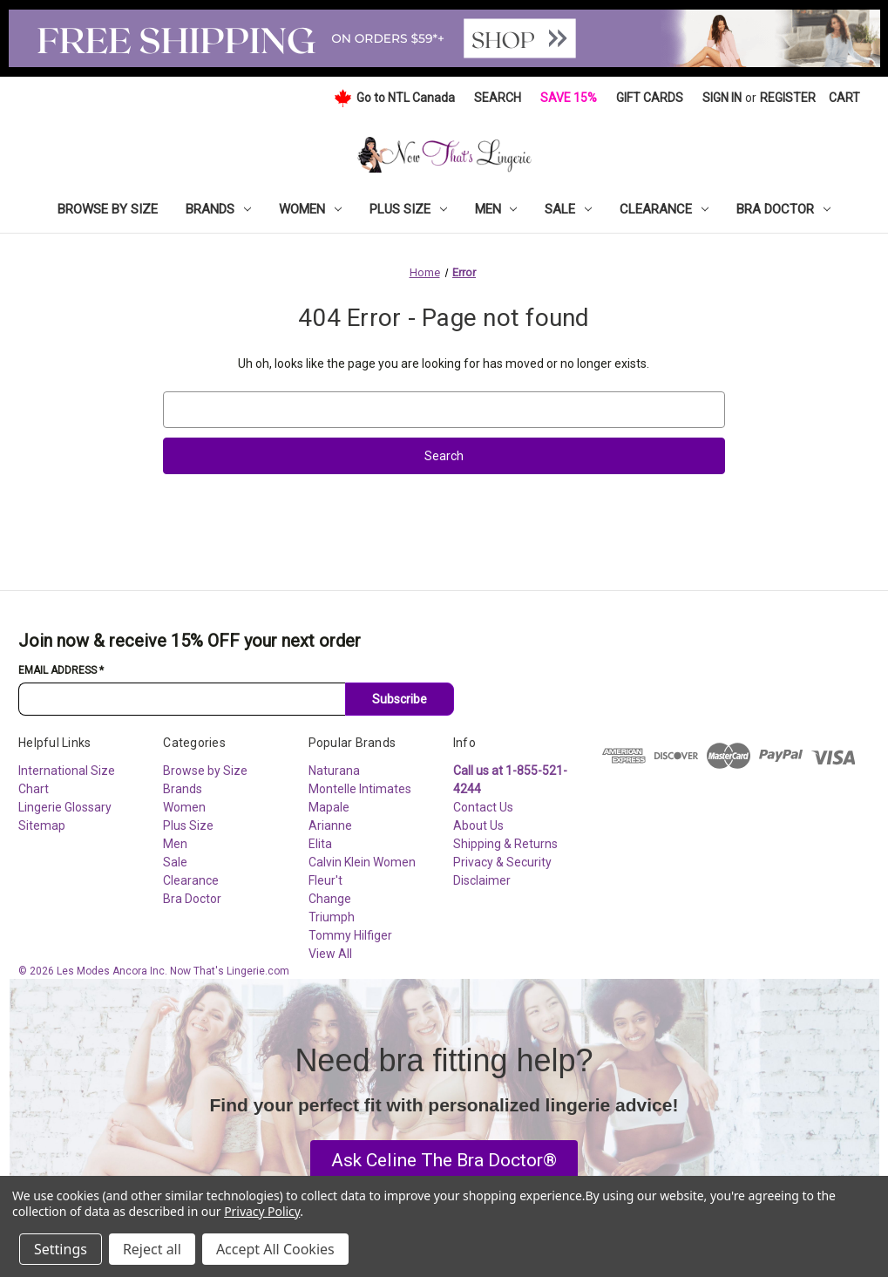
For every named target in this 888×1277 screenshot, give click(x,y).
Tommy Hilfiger (350, 935)
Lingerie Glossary (65, 807)
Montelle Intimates (359, 789)
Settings (60, 1249)
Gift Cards (649, 98)
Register (788, 98)
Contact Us (483, 807)
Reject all (152, 1249)
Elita (320, 844)
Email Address (61, 670)
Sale (568, 209)
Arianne (330, 825)
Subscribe (399, 699)
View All (330, 954)
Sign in (722, 98)
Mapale (328, 807)
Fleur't (325, 880)
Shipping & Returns (505, 844)
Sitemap (41, 825)
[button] (444, 1161)
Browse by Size (108, 209)
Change (329, 899)
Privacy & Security (502, 862)
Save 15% (568, 98)
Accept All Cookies (275, 1249)
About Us (478, 825)
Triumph (331, 917)
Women (310, 209)
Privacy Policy (262, 1211)
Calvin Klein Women (362, 862)
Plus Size (408, 209)
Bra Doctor (783, 209)
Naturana (334, 771)
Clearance (664, 209)
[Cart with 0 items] (844, 98)
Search (497, 98)
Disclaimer (482, 880)
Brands (218, 209)
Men (496, 209)
